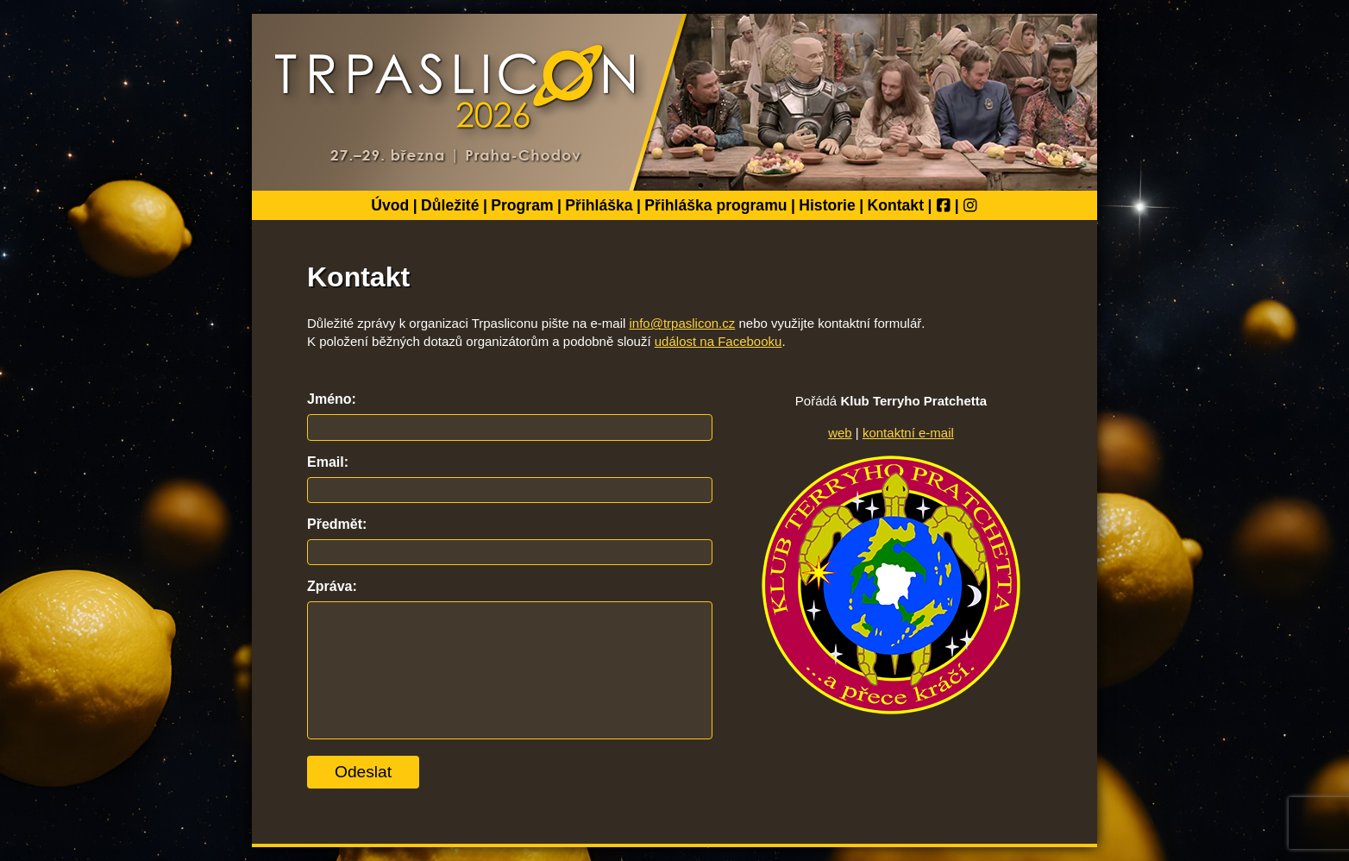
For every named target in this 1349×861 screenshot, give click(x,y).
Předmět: (337, 524)
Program (522, 205)
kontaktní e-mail (908, 432)
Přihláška (598, 205)
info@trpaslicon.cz (683, 323)
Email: (327, 462)
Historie (827, 205)
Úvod (390, 205)
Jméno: (331, 399)
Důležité (450, 205)
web (840, 432)
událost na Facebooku (718, 341)
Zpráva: (332, 586)
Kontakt (896, 205)
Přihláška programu (715, 205)
